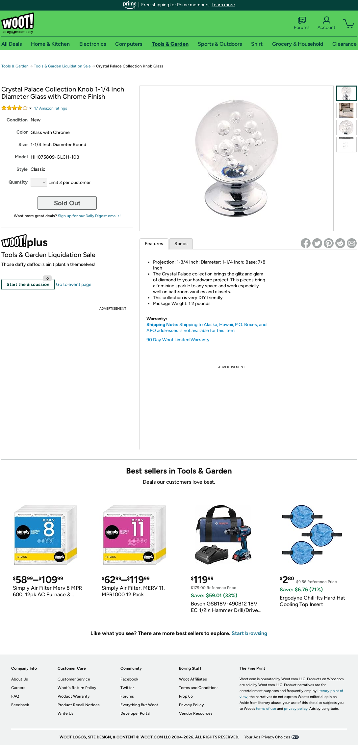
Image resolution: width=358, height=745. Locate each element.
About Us (19, 679)
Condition (17, 120)
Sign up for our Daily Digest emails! (89, 216)
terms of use (266, 708)
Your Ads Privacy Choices (267, 737)
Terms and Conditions (198, 687)
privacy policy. (296, 708)
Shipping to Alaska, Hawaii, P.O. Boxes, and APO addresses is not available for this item (206, 327)
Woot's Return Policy (77, 687)
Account (326, 23)
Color (22, 132)
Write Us (65, 713)
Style (22, 169)
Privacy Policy (191, 705)
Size (23, 144)
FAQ (15, 696)
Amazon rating (50, 108)
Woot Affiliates (193, 679)
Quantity (18, 182)
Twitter (127, 687)
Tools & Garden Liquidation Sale (62, 66)
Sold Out (67, 203)
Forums (302, 23)
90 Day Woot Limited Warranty (178, 340)
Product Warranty (74, 696)
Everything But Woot (139, 705)
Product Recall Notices (79, 705)
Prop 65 (186, 696)
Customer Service (74, 679)
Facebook (129, 679)
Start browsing (250, 633)
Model (21, 157)
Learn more (223, 5)
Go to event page (73, 284)
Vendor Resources (196, 713)
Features (154, 243)
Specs (181, 243)
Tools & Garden (15, 66)
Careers (18, 687)
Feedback (20, 705)
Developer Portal (135, 713)
